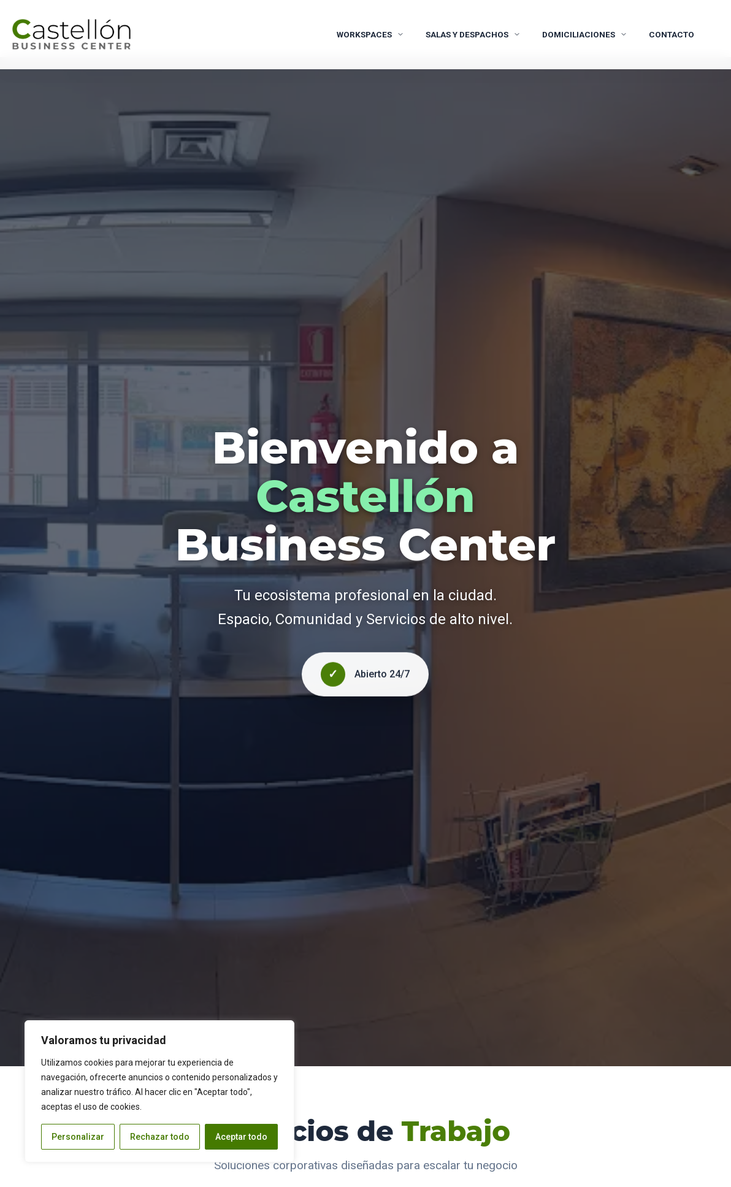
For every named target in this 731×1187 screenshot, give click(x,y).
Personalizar (78, 1137)
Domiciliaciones (584, 34)
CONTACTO (671, 34)
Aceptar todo (241, 1137)
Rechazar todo (159, 1137)
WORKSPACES (370, 34)
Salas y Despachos (473, 34)
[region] (159, 1091)
